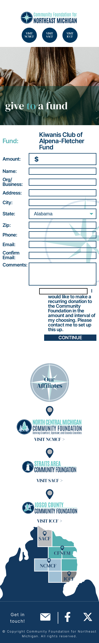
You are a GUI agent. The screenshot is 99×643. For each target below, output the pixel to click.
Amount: (12, 159)
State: (9, 213)
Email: (9, 244)
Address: (12, 193)
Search (10, 10)
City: (8, 202)
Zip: (7, 225)
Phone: (10, 235)
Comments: (15, 265)
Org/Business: (13, 182)
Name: (10, 171)
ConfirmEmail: (11, 255)
